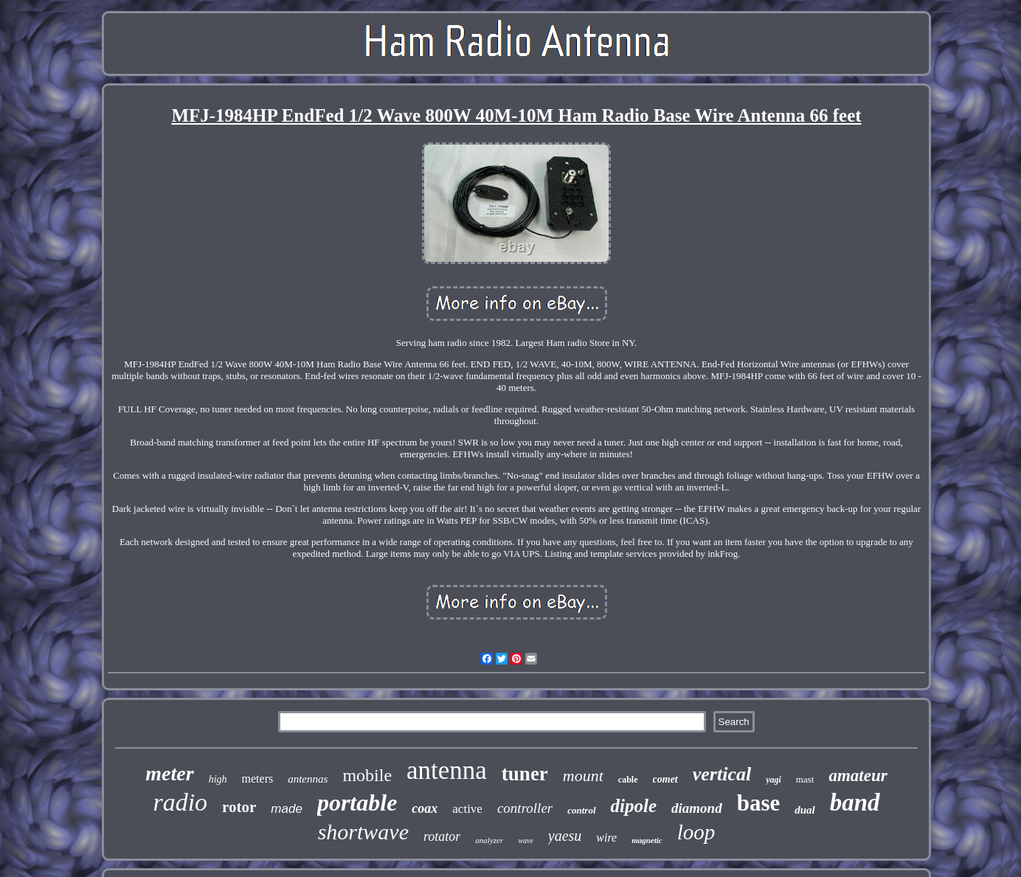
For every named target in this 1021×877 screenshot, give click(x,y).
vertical (722, 774)
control (581, 810)
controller (525, 808)
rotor (239, 807)
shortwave (363, 831)
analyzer (489, 840)
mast (805, 779)
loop (696, 832)
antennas (308, 779)
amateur (857, 775)
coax (424, 808)
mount (583, 775)
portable (357, 802)
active (467, 809)
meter (169, 773)
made (286, 809)
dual (805, 810)
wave (525, 840)
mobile (367, 775)
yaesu (565, 836)
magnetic (646, 840)
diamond (696, 808)
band (855, 802)
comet (665, 779)
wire (606, 837)
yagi (773, 779)
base (759, 803)
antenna (446, 770)
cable (628, 779)
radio (180, 802)
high (218, 779)
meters (258, 778)
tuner (525, 774)
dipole (634, 806)
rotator (441, 836)
